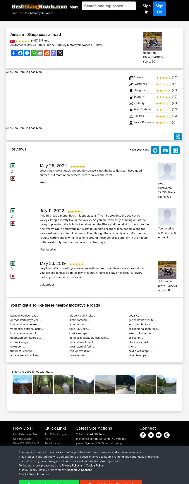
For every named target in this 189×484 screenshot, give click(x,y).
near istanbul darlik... (82, 342)
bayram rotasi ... (79, 355)
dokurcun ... (17, 346)
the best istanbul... (22, 351)
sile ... (132, 346)
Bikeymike (82, 456)
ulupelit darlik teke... (82, 315)
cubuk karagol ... (20, 342)
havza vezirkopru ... (140, 351)
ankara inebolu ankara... (25, 355)
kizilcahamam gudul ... (24, 333)
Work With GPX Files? (26, 443)
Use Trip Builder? (23, 439)
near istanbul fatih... (82, 346)
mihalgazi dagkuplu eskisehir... (89, 338)
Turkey (97, 45)
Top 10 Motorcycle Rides (55, 436)
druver (80, 448)
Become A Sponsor (25, 456)
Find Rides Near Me (25, 434)
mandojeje (83, 439)
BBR (96, 434)
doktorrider (17, 45)
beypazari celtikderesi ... (26, 338)
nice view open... (139, 355)
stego (43, 182)
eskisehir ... (135, 338)
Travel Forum (52, 443)
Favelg (80, 452)
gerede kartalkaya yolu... (26, 320)
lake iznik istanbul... (141, 333)
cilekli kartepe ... (79, 333)
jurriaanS (81, 443)
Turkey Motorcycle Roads (74, 45)
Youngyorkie (48, 249)
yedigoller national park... (26, 329)
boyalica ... (135, 315)
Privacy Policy (62, 478)
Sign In (147, 9)
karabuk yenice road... (24, 315)
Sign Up (159, 9)
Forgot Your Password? (20, 450)
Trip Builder (51, 448)
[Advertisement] (65, 100)
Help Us (49, 461)
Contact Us (51, 456)
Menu (74, 7)
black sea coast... (139, 342)
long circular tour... (140, 324)
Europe (50, 45)
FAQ (15, 461)
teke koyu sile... (79, 329)
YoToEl (80, 434)
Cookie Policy (81, 478)
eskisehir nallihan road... (143, 329)
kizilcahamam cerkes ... (25, 324)
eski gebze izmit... (81, 351)
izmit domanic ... (79, 320)
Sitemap (47, 478)
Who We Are (52, 452)
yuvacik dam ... (78, 324)
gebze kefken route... (142, 320)
